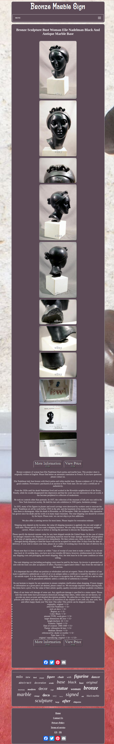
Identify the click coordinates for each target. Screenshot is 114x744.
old (82, 696)
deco (46, 695)
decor (43, 688)
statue (62, 688)
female (41, 678)
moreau (21, 689)
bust (81, 683)
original (91, 682)
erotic (51, 683)
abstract (25, 682)
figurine (81, 676)
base (61, 681)
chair (61, 677)
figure (51, 677)
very (55, 696)
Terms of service (58, 727)
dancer (95, 677)
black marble (93, 696)
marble (24, 694)
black (72, 682)
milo (19, 677)
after (66, 701)
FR (60, 732)
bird (35, 677)
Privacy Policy (58, 723)
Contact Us (58, 718)
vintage (36, 696)
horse (61, 696)
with (69, 677)
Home (58, 713)
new (28, 677)
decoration (40, 682)
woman (76, 689)
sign (52, 690)
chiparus (77, 702)
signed (72, 694)
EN (55, 732)
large (57, 702)
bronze (91, 688)
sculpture (44, 700)
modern (32, 689)
